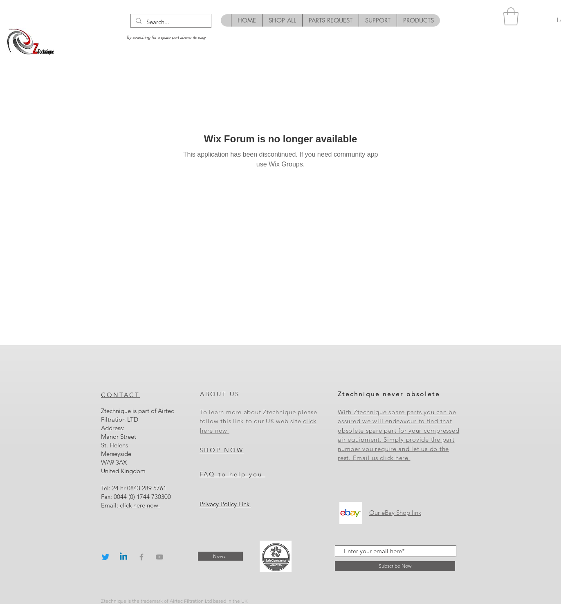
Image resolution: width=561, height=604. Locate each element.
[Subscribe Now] (395, 566)
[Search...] (170, 21)
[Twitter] (105, 556)
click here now (139, 505)
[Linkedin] (123, 556)
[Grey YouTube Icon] (159, 556)
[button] (510, 16)
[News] (220, 556)
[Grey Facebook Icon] (141, 556)
